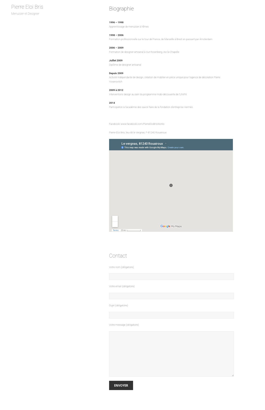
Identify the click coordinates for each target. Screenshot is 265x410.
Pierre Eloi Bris (27, 7)
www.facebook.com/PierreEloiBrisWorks (142, 123)
